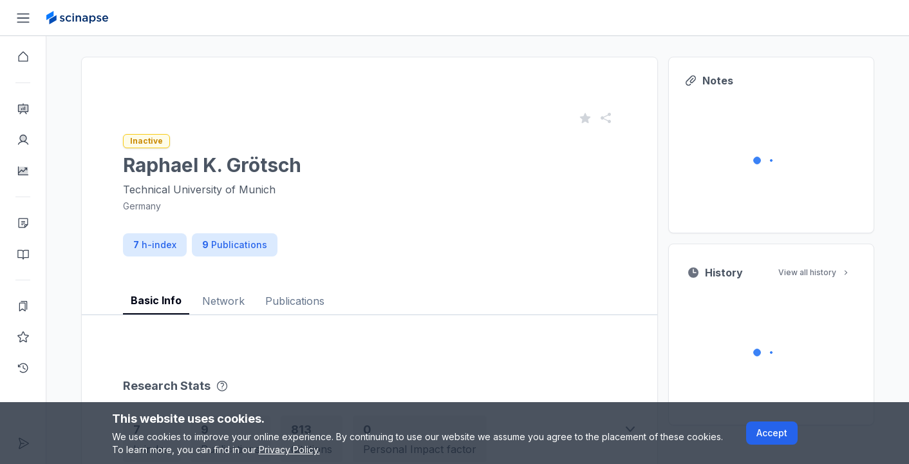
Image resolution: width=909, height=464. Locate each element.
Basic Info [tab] (156, 300)
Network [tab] (223, 301)
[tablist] (369, 291)
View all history (814, 272)
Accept (771, 432)
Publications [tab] (294, 301)
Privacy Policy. (289, 449)
